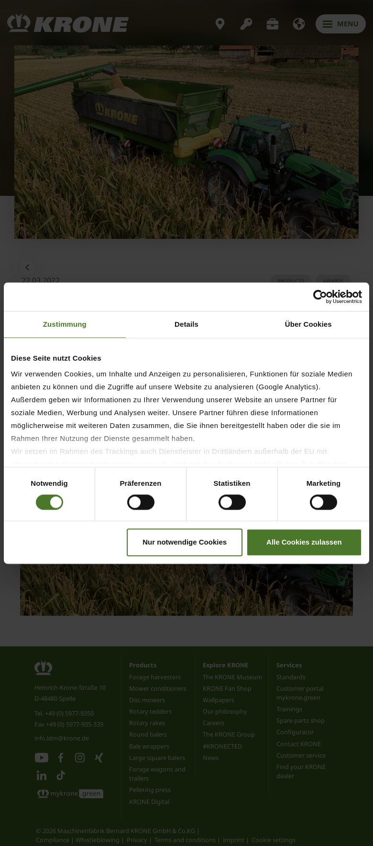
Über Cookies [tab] (308, 324)
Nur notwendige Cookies (185, 542)
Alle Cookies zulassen (304, 542)
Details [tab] (186, 324)
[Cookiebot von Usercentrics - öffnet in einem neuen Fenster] (320, 296)
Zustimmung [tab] (65, 324)
